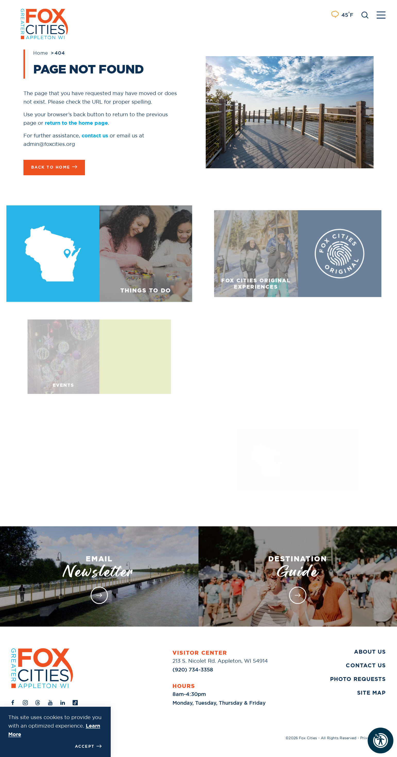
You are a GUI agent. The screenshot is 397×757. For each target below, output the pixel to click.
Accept (88, 746)
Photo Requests (358, 679)
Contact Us (366, 665)
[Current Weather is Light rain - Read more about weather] (342, 15)
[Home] (42, 668)
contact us (95, 135)
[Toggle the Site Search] (364, 14)
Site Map (371, 692)
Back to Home (54, 167)
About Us (370, 651)
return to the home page (76, 122)
